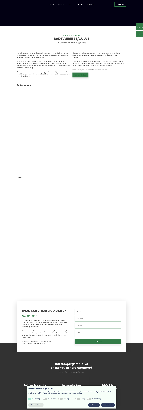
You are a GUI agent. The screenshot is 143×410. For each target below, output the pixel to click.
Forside (52, 4)
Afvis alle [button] (94, 405)
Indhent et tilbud (80, 75)
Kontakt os (90, 4)
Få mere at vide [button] (36, 405)
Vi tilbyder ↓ (61, 4)
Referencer (80, 4)
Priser (70, 4)
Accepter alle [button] (108, 405)
